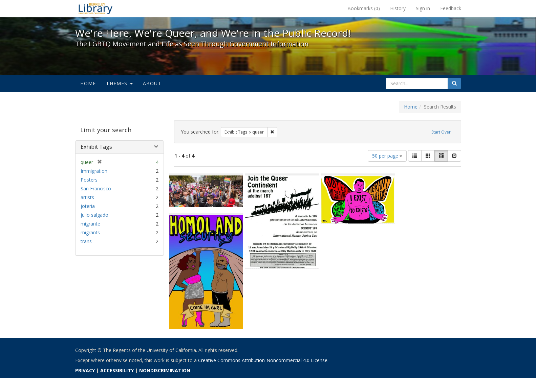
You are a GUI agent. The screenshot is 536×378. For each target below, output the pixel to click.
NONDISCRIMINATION (164, 370)
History (398, 8)
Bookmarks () (363, 8)
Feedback (450, 8)
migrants (90, 232)
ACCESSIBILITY (117, 370)
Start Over (441, 132)
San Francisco (96, 188)
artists (87, 197)
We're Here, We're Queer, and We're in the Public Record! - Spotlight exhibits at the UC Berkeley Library (95, 8)
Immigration (94, 171)
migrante (90, 223)
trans (86, 241)
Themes (119, 83)
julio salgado (94, 215)
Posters (89, 179)
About (152, 83)
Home (88, 83)
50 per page (387, 155)
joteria (88, 206)
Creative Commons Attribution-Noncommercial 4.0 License (262, 360)
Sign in (423, 8)
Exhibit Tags (96, 146)
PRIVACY (85, 370)
